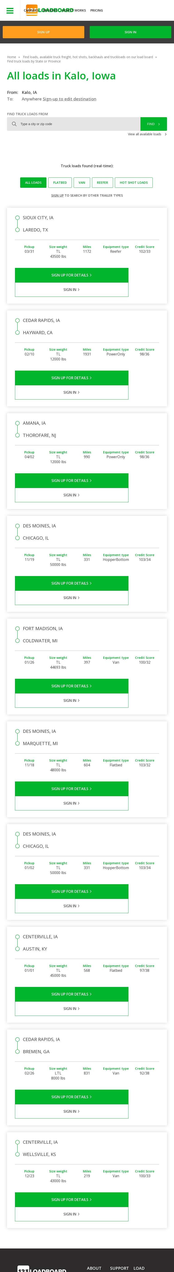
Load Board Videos (119, 1157)
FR (67, 1262)
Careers (129, 1258)
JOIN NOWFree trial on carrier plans (139, 11)
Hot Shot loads (134, 182)
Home (11, 57)
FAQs (114, 1135)
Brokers (50, 10)
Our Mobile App (144, 1153)
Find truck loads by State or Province (34, 61)
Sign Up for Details (51, 275)
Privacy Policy (60, 1258)
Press (91, 1148)
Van (82, 182)
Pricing (96, 10)
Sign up (57, 195)
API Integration (90, 1258)
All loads (33, 182)
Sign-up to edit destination (69, 99)
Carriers (31, 10)
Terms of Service (29, 1258)
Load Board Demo (142, 1162)
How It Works (74, 10)
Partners (93, 1141)
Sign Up (43, 32)
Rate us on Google (91, 1262)
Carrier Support (121, 1141)
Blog (90, 1155)
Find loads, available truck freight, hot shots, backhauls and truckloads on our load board (88, 57)
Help (112, 1258)
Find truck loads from (27, 114)
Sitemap (51, 1262)
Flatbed (60, 182)
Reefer (102, 182)
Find (151, 124)
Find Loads (141, 1140)
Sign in (130, 32)
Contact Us (29, 1262)
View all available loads (144, 134)
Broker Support (121, 1148)
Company (94, 1135)
